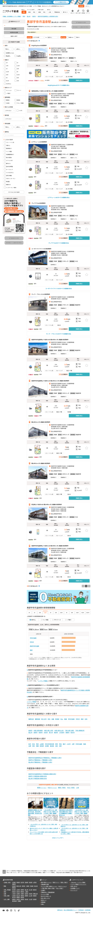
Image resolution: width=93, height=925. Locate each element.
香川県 (14, 897)
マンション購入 (45, 886)
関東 (5, 886)
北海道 (14, 882)
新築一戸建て (62, 788)
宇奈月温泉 (33, 638)
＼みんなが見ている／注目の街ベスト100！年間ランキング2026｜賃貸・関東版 (81, 811)
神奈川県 (18, 886)
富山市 (30, 732)
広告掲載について (74, 888)
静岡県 (22, 891)
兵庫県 (18, 893)
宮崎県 (35, 899)
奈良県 (30, 893)
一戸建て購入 (44, 888)
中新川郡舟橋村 (38, 730)
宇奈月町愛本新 (49, 744)
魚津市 (41, 732)
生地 (86, 719)
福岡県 (14, 899)
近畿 (5, 893)
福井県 (35, 889)
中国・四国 (6, 895)
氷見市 (46, 732)
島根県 (26, 895)
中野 (60, 746)
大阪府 (14, 893)
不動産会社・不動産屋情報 (47, 892)
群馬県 (14, 888)
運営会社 (60, 910)
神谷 (60, 744)
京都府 (22, 893)
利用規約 (81, 910)
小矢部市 (61, 732)
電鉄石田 (31, 719)
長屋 (53, 719)
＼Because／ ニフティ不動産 (77, 882)
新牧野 (42, 746)
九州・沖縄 (6, 899)
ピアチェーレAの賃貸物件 (39, 142)
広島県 (14, 895)
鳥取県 (22, 895)
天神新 (47, 746)
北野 (29, 746)
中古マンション (52, 788)
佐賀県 (18, 899)
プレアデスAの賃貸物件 (39, 203)
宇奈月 (32, 642)
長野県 (22, 889)
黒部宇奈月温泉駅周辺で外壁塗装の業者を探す (42, 774)
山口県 (30, 895)
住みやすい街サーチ (46, 896)
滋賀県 (26, 893)
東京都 (14, 886)
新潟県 (14, 889)
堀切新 (52, 746)
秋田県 (30, 882)
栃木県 (36, 886)
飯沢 (64, 744)
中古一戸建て (71, 788)
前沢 (29, 744)
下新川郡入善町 (69, 730)
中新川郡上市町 (48, 730)
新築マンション (42, 788)
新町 (56, 744)
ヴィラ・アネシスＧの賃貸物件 (41, 294)
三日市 (69, 744)
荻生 (49, 719)
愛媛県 (18, 897)
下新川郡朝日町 (79, 730)
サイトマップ (73, 890)
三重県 (26, 891)
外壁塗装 (43, 902)
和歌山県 (35, 893)
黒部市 (30, 730)
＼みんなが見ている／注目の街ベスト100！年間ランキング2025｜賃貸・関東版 (51, 811)
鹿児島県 (14, 901)
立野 (73, 744)
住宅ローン (43, 900)
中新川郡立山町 (59, 730)
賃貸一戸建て (64, 882)
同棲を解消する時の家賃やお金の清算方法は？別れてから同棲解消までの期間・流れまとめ (66, 812)
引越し (42, 904)
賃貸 (42, 882)
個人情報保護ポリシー (70, 910)
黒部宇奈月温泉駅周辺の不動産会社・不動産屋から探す (45, 758)
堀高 (84, 744)
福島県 (14, 884)
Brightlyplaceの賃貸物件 (39, 45)
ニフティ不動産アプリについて (78, 884)
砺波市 (56, 732)
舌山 (61, 719)
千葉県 (27, 886)
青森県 (18, 882)
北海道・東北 (7, 882)
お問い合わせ (73, 886)
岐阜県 (18, 891)
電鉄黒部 (37, 719)
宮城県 (26, 882)
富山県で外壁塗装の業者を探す (37, 778)
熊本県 (26, 899)
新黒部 (57, 719)
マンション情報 (45, 894)
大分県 (30, 899)
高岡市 (36, 732)
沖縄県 (19, 901)
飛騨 (37, 746)
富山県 (26, 889)
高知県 (22, 897)
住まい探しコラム (45, 898)
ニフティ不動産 (42, 681)
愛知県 (14, 891)
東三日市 (44, 719)
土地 (77, 788)
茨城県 (31, 886)
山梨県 (18, 889)
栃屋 (65, 719)
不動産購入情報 (45, 884)
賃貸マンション (48, 882)
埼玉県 (23, 886)
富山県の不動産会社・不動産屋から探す (40, 762)
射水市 (73, 732)
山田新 (42, 744)
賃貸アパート (56, 882)
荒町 (33, 746)
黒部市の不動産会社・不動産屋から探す (40, 760)
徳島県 (35, 895)
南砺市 (68, 732)
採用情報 (87, 910)
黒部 (31, 650)
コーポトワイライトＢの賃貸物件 (41, 249)
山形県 (35, 882)
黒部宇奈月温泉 (34, 646)
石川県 (30, 889)
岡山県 (18, 895)
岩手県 (22, 882)
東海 (5, 891)
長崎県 (22, 899)
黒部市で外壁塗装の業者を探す (37, 776)
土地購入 (43, 890)
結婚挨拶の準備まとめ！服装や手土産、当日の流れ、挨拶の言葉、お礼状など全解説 (35, 812)
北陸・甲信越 (7, 889)
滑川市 (51, 732)
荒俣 (37, 744)
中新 (56, 746)
